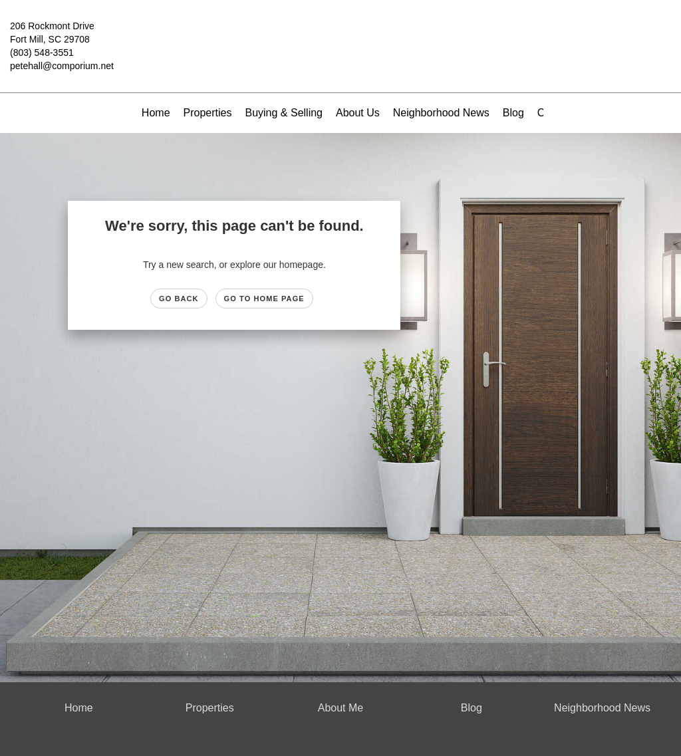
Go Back (179, 299)
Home (156, 112)
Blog (513, 112)
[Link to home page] (340, 36)
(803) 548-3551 (42, 52)
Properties (208, 112)
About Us (358, 112)
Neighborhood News (441, 112)
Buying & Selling (284, 112)
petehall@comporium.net (62, 66)
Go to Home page (264, 299)
